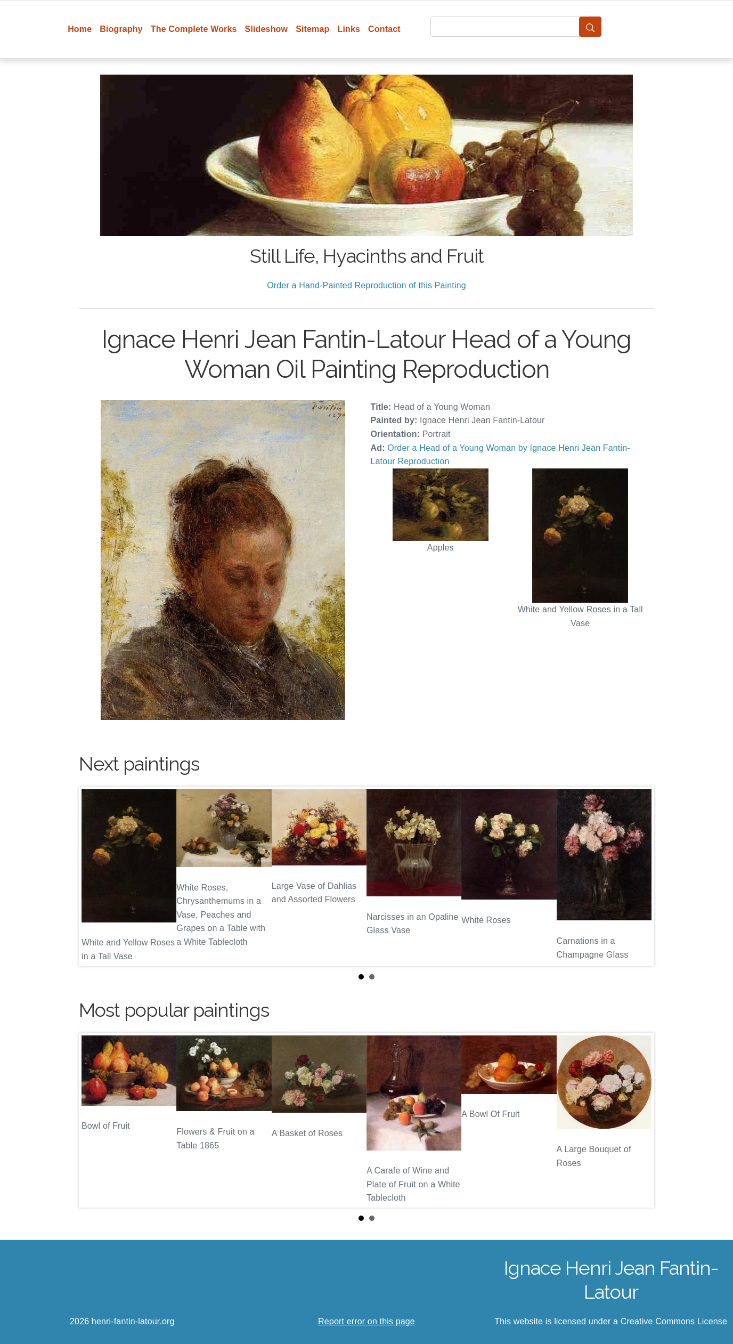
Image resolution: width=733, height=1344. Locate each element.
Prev (95, 876)
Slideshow (266, 29)
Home (80, 29)
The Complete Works (194, 29)
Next (637, 876)
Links (349, 29)
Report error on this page (366, 1321)
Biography (121, 29)
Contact (384, 29)
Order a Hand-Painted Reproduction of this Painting (366, 285)
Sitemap (312, 29)
